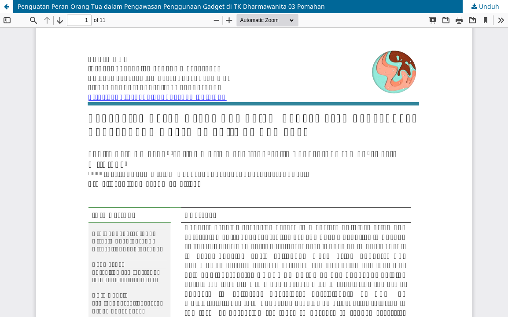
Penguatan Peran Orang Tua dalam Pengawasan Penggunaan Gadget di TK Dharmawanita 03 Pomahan (171, 6)
